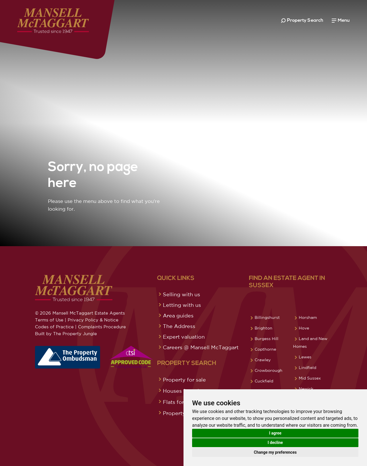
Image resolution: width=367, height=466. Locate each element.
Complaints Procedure (102, 326)
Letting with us (182, 305)
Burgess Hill (266, 338)
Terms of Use (49, 319)
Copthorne (265, 349)
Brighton (263, 328)
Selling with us (181, 294)
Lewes (305, 357)
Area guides (178, 315)
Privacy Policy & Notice (93, 319)
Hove (304, 328)
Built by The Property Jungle (66, 333)
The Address (179, 326)
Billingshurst (267, 317)
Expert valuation (184, 336)
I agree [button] (275, 433)
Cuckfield (264, 381)
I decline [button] (275, 442)
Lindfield (307, 367)
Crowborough (268, 370)
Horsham (308, 317)
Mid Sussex (310, 378)
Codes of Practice (54, 326)
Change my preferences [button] (275, 452)
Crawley (263, 360)
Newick (306, 388)
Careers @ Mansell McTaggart (201, 347)
